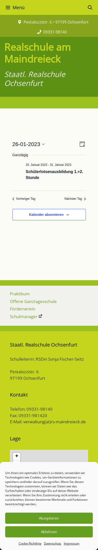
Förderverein (22, 309)
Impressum (71, 543)
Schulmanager (26, 316)
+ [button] (16, 456)
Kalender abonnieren (46, 215)
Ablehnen (49, 531)
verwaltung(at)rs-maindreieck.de (54, 422)
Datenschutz (52, 543)
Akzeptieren (49, 518)
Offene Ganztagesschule (33, 301)
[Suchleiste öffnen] (90, 7)
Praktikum (20, 294)
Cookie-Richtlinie (30, 543)
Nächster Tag (75, 198)
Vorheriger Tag (23, 198)
